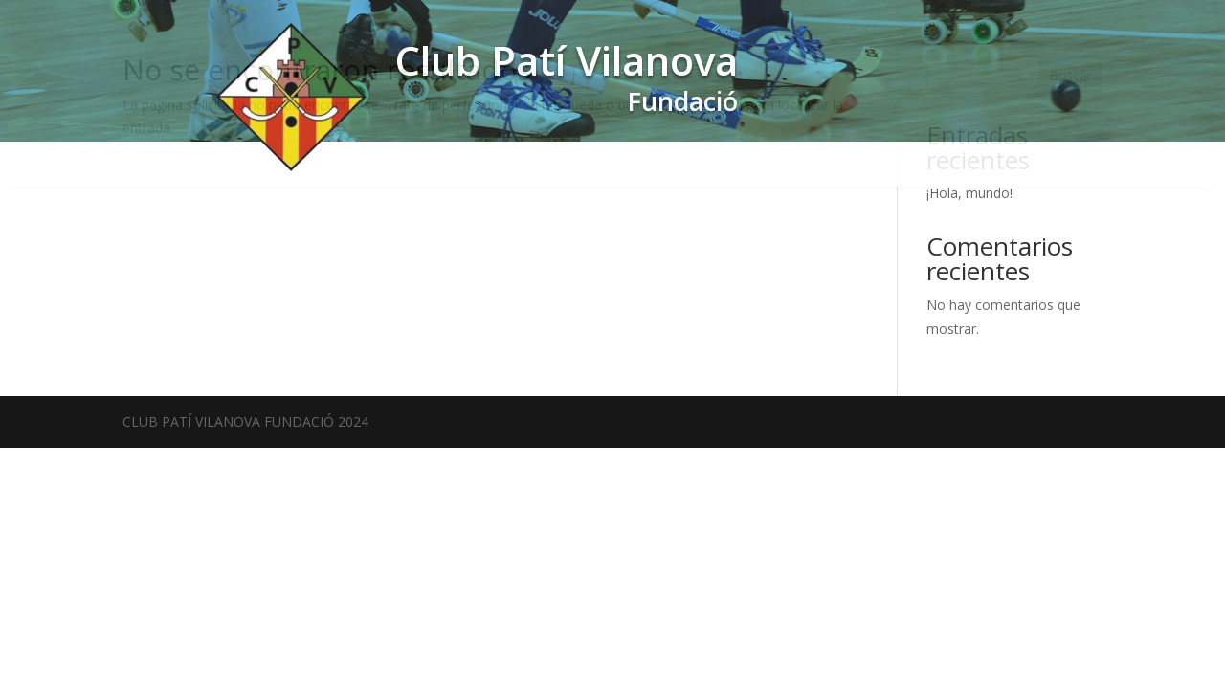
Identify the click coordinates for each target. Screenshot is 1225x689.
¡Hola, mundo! (969, 193)
